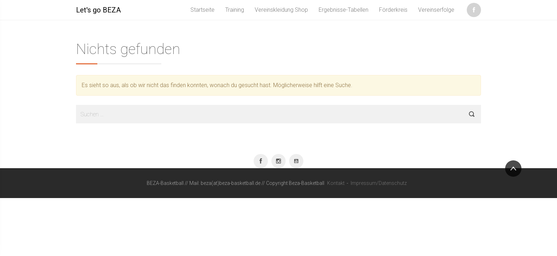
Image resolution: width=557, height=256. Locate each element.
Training (234, 9)
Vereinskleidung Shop (281, 9)
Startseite (202, 9)
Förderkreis (393, 9)
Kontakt (336, 183)
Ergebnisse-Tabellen (343, 9)
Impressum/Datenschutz (379, 183)
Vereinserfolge (436, 9)
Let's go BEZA (98, 10)
